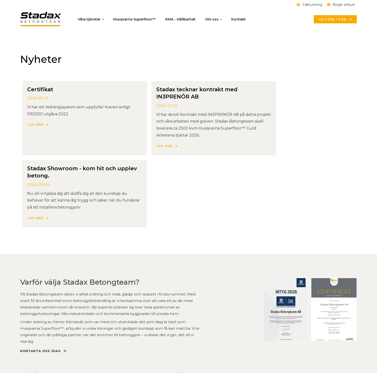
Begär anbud (340, 4)
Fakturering (309, 4)
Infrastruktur (98, 317)
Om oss (212, 19)
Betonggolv (31, 317)
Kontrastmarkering (104, 331)
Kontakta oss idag (40, 286)
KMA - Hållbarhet (180, 19)
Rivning (27, 338)
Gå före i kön (332, 19)
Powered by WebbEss (334, 364)
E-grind (93, 324)
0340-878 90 (267, 317)
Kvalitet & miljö (191, 324)
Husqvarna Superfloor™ (134, 19)
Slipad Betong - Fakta (41, 331)
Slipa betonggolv (36, 324)
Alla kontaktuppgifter (275, 331)
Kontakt (238, 19)
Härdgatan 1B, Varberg (276, 324)
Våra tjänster (89, 19)
